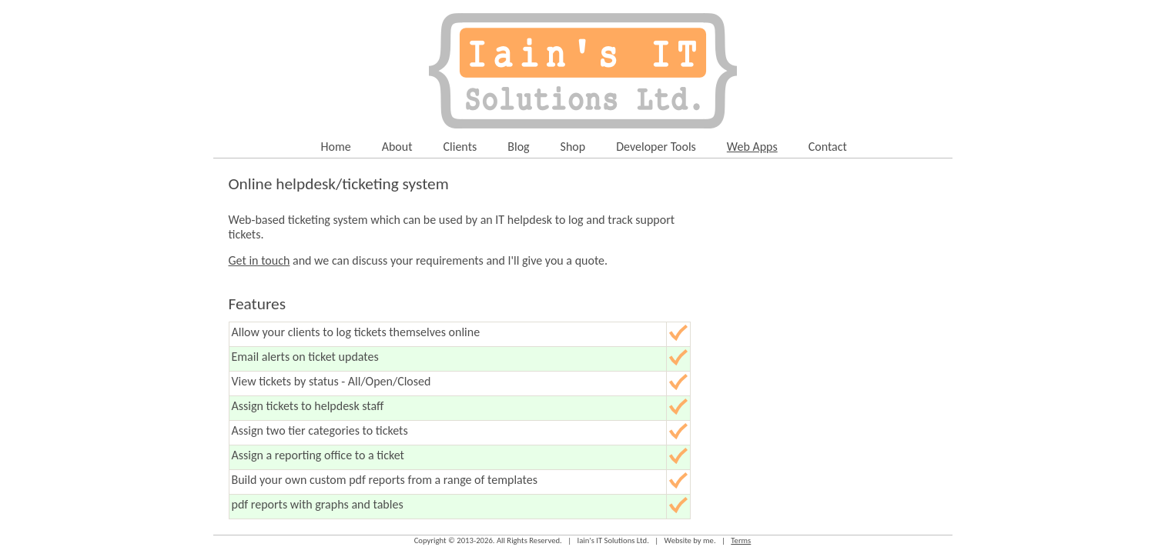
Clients (460, 146)
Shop (573, 146)
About (397, 146)
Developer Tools (656, 146)
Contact (827, 146)
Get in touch (259, 260)
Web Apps (752, 146)
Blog (518, 146)
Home (336, 146)
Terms (741, 540)
